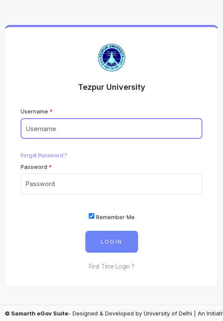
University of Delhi (168, 313)
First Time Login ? (112, 266)
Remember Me (112, 216)
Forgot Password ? (44, 155)
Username (34, 111)
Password (34, 166)
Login (112, 241)
